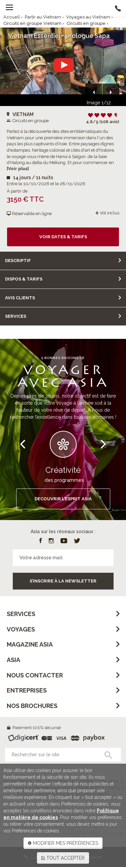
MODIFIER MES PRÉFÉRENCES (63, 843)
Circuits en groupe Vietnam (32, 23)
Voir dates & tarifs (63, 236)
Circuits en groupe (86, 23)
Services (15, 316)
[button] (93, 92)
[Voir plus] (18, 168)
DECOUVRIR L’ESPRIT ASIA (63, 498)
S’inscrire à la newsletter (63, 580)
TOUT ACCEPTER (63, 858)
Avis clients (20, 297)
